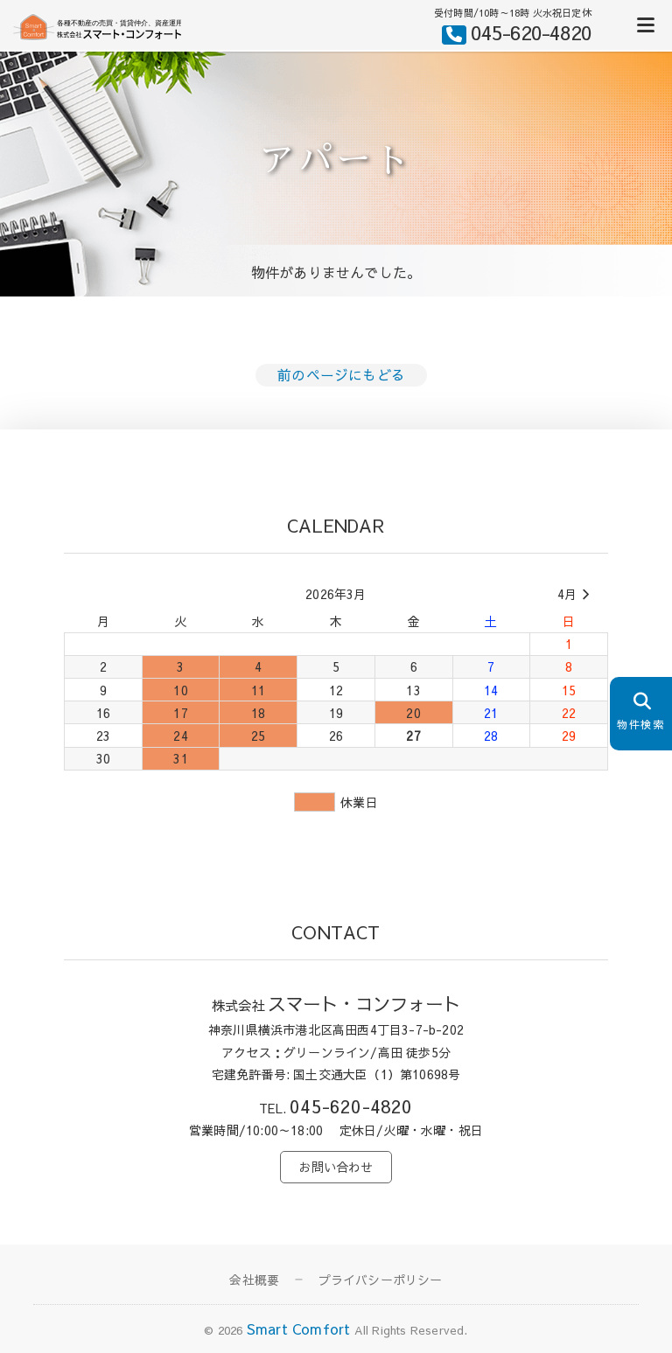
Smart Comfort (299, 1328)
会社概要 (254, 1279)
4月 (576, 594)
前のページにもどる (341, 374)
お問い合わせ (335, 1166)
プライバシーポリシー (380, 1279)
